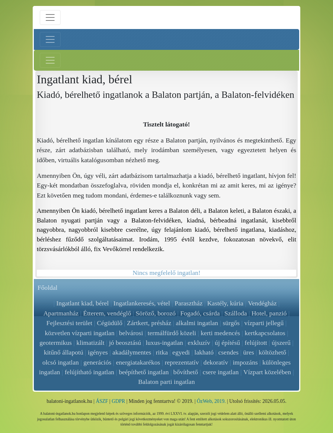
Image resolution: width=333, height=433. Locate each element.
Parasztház (189, 303)
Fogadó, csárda (200, 313)
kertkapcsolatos (265, 333)
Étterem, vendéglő (107, 313)
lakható (204, 352)
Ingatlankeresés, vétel (141, 303)
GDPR (118, 401)
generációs (97, 362)
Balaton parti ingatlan (166, 381)
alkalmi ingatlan (197, 323)
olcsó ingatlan (60, 362)
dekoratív (215, 362)
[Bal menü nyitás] (50, 39)
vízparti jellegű (264, 323)
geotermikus (55, 342)
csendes (228, 352)
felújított (256, 342)
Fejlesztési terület (69, 323)
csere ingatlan (221, 372)
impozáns (245, 362)
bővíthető (186, 372)
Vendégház (262, 303)
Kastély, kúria (225, 303)
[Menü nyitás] (50, 17)
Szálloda (235, 313)
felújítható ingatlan (89, 372)
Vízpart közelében (267, 372)
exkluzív (199, 342)
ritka (162, 352)
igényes (98, 352)
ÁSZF (102, 401)
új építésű (227, 342)
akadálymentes (131, 352)
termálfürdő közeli (172, 333)
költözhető (272, 352)
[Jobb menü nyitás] (50, 60)
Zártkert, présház (149, 323)
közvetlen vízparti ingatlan (79, 333)
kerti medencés (220, 333)
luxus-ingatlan (164, 342)
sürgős (231, 323)
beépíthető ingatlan (144, 372)
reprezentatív (182, 362)
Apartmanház (61, 313)
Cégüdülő (109, 323)
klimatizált (90, 342)
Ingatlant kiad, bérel (82, 303)
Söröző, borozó (156, 313)
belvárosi (131, 333)
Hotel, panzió (269, 313)
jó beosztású (125, 342)
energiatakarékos (138, 362)
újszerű (281, 342)
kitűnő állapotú (63, 352)
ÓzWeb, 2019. (211, 401)
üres (248, 352)
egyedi (181, 352)
